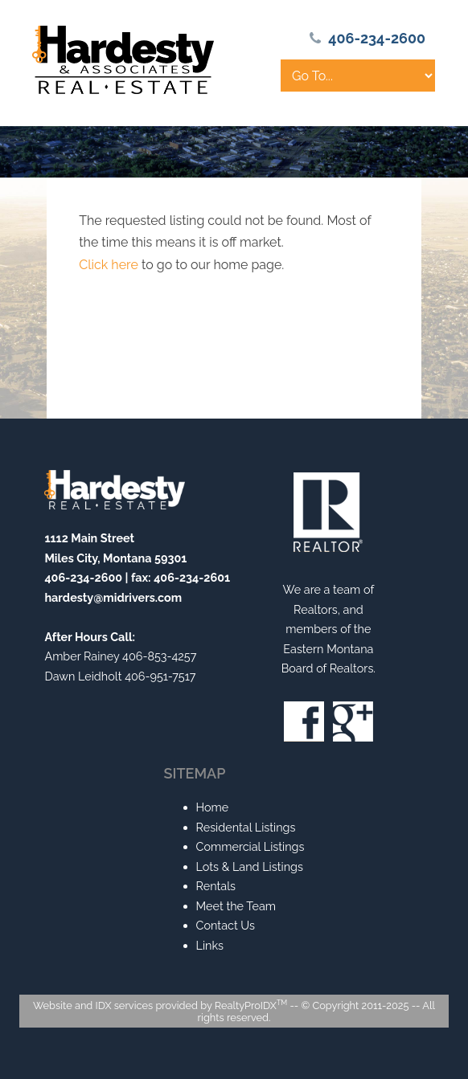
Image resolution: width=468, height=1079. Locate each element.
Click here (108, 264)
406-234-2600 (376, 38)
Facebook (304, 721)
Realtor (328, 512)
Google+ (353, 721)
